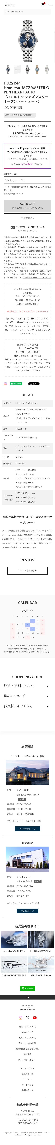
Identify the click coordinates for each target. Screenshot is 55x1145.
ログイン (27, 1079)
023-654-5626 (30, 297)
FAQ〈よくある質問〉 (28, 1043)
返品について (27, 1032)
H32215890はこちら (26, 502)
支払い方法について (27, 1038)
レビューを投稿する (27, 570)
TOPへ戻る (27, 997)
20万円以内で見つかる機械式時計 (19, 115)
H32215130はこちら (25, 493)
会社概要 (27, 1054)
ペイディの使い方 (26, 164)
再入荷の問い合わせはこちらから (27, 206)
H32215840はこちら (26, 498)
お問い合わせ (27, 1090)
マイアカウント (27, 1068)
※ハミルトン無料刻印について (29, 487)
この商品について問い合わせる (28, 229)
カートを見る (27, 1085)
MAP (22, 799)
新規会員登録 (27, 1074)
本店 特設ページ (27, 911)
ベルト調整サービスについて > (37, 278)
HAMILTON (17, 12)
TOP (7, 12)
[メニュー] (50, 4)
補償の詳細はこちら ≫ (13, 194)
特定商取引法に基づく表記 (27, 1049)
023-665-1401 (31, 348)
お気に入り (27, 218)
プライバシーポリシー (27, 1060)
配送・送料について (27, 1027)
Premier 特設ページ (27, 829)
